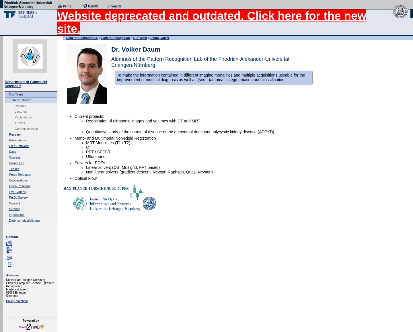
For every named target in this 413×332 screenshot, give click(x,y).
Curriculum (16, 163)
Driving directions (17, 301)
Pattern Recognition (115, 38)
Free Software (19, 146)
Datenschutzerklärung (24, 220)
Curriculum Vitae (26, 128)
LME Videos (17, 192)
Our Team (16, 94)
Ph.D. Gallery (18, 197)
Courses (15, 157)
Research (15, 134)
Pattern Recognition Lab (174, 59)
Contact (14, 203)
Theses (20, 123)
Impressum (16, 214)
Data (12, 151)
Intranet (14, 209)
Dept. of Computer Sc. (82, 38)
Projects (20, 106)
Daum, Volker (21, 100)
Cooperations (18, 180)
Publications (23, 117)
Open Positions (19, 186)
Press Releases (20, 174)
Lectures (21, 111)
